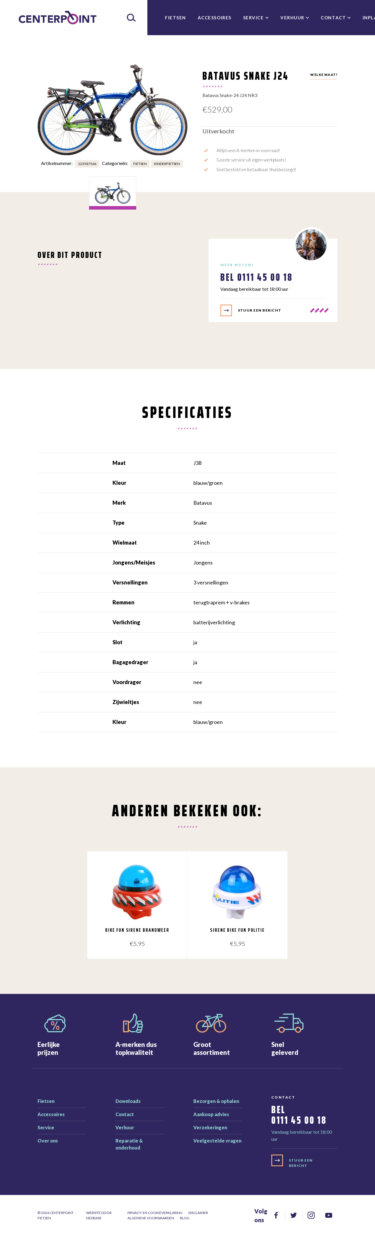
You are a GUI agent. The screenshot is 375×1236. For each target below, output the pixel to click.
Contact (333, 17)
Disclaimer (198, 1213)
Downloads (128, 1101)
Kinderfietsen (167, 163)
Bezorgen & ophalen (216, 1101)
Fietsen (175, 17)
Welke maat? (324, 74)
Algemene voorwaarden (150, 1218)
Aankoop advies (211, 1114)
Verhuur (292, 17)
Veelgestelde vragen (217, 1140)
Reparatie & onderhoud (129, 1144)
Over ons (48, 1140)
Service (253, 17)
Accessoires (214, 17)
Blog (185, 1218)
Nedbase (94, 1218)
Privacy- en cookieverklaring (155, 1213)
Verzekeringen (210, 1127)
